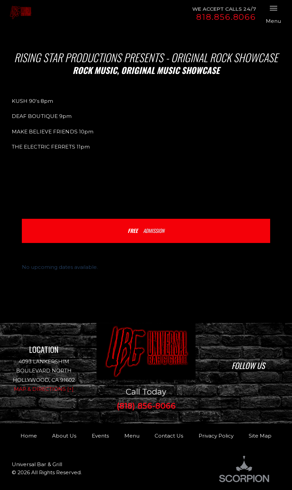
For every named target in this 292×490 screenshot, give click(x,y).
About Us (64, 436)
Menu (131, 436)
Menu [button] (273, 13)
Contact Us (169, 436)
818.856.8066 (226, 17)
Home (28, 436)
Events (100, 436)
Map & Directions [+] (44, 389)
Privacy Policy (216, 436)
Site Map (260, 436)
